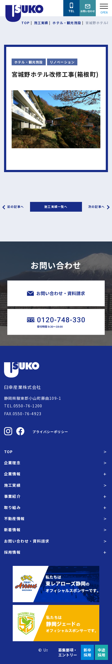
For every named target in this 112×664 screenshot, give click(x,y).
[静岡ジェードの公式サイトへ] (56, 623)
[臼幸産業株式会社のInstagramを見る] (8, 431)
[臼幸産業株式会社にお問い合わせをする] (88, 8)
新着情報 (12, 529)
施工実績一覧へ (55, 206)
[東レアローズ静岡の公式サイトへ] (56, 584)
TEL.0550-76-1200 (23, 405)
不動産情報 (14, 518)
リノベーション (62, 62)
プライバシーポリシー (50, 431)
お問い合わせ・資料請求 (26, 541)
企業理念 (12, 462)
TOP (8, 451)
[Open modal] (104, 8)
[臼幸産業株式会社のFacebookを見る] (20, 431)
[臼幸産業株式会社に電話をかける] (71, 8)
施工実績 (12, 485)
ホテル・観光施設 (28, 62)
